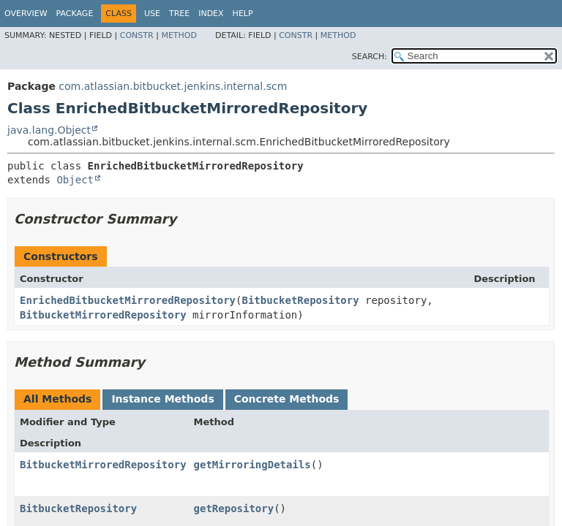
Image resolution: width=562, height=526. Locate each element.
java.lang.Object (49, 130)
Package (75, 13)
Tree (179, 13)
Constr (137, 35)
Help (243, 13)
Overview (26, 13)
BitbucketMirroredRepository (103, 315)
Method (179, 35)
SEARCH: (369, 56)
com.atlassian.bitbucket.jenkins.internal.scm (173, 86)
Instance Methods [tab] (162, 399)
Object (75, 180)
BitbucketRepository (300, 300)
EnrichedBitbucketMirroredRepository (128, 300)
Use (152, 13)
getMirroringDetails (252, 464)
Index (210, 13)
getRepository (234, 508)
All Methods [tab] (57, 399)
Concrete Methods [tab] (287, 399)
